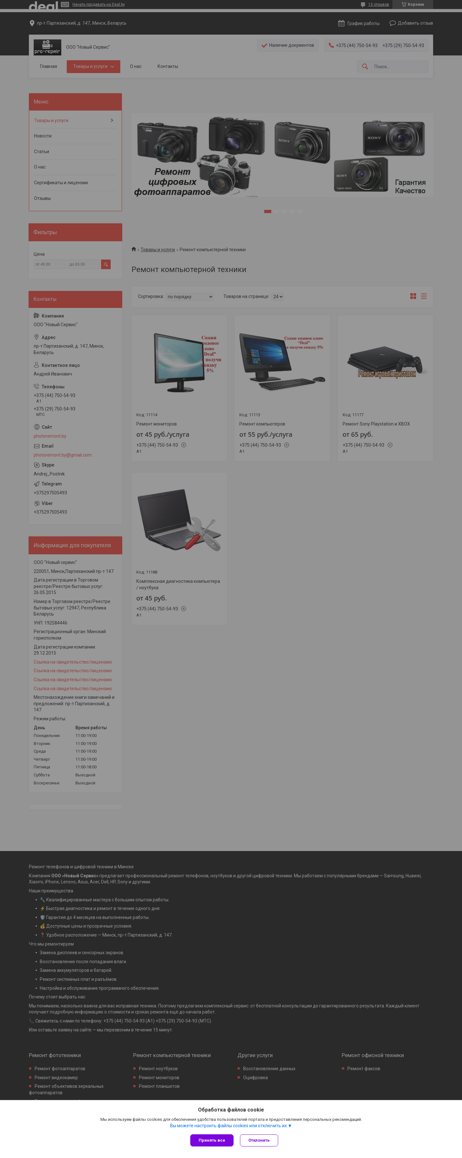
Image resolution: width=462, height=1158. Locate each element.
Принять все (212, 1140)
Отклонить (259, 1140)
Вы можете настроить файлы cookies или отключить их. (229, 1125)
